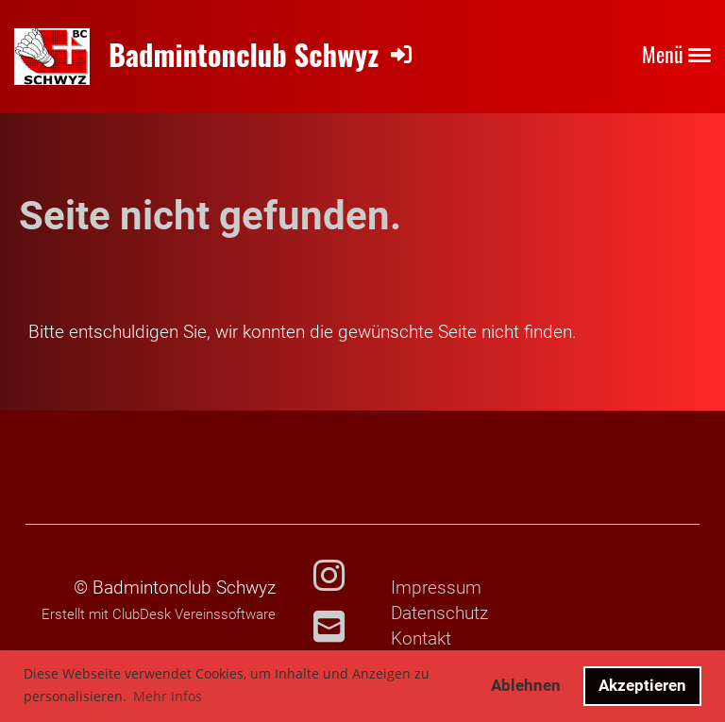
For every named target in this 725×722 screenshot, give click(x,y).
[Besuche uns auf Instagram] (329, 576)
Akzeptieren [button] (642, 685)
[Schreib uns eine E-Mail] (329, 627)
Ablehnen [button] (526, 685)
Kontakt (421, 638)
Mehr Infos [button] (167, 696)
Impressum (436, 587)
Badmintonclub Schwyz (244, 54)
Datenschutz (439, 613)
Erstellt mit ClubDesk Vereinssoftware (159, 614)
